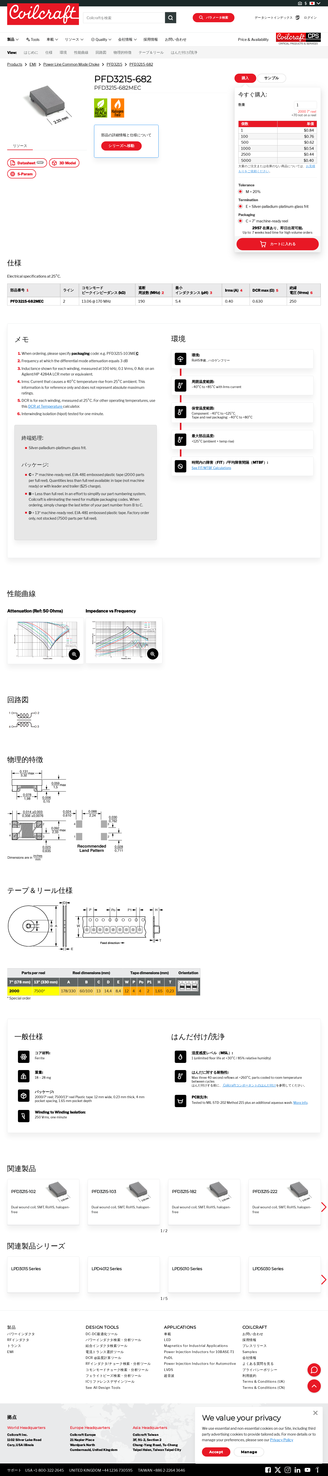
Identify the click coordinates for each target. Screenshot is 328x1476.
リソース (20, 145)
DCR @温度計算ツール (103, 1358)
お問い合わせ (176, 39)
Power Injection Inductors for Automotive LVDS (200, 1366)
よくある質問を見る (258, 1364)
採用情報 (151, 39)
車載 (167, 1334)
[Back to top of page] (314, 1386)
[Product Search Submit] (170, 17)
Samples (249, 1352)
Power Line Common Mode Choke (71, 64)
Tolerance (246, 185)
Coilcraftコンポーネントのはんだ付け (249, 1085)
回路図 (101, 52)
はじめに (31, 52)
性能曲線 (81, 52)
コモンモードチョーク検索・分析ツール (117, 1370)
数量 (241, 105)
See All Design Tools (103, 1388)
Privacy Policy (281, 1440)
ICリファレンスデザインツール (110, 1381)
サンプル (271, 78)
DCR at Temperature (45, 406)
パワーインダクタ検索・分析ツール (113, 1340)
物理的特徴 (122, 52)
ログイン (302, 17)
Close (315, 1413)
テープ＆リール (151, 52)
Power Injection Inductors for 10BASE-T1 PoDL (199, 1355)
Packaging (246, 215)
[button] (323, 1207)
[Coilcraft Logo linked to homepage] (43, 14)
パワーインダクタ (21, 1334)
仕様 (49, 52)
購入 (245, 78)
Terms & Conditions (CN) (263, 1388)
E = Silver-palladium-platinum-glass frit (277, 206)
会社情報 (249, 1358)
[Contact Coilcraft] (314, 1370)
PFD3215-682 (141, 64)
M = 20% (253, 191)
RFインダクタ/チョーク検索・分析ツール (118, 1364)
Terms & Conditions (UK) (263, 1381)
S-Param (21, 174)
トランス (14, 1346)
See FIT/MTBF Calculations (211, 468)
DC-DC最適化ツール (102, 1334)
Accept (216, 1452)
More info (300, 1103)
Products (14, 64)
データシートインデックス (269, 17)
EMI (32, 64)
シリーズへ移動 (121, 145)
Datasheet (22, 163)
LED (167, 1340)
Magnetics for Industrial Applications (196, 1346)
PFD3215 (114, 64)
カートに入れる (277, 244)
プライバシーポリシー (259, 1370)
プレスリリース (254, 1346)
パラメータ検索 (213, 17)
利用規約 (249, 1376)
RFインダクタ (18, 1340)
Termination (248, 200)
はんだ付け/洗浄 (184, 52)
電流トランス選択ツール (105, 1352)
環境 (63, 52)
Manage (249, 1452)
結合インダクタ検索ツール (107, 1346)
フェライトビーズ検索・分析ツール (113, 1376)
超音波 (169, 1376)
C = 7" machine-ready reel (267, 221)
